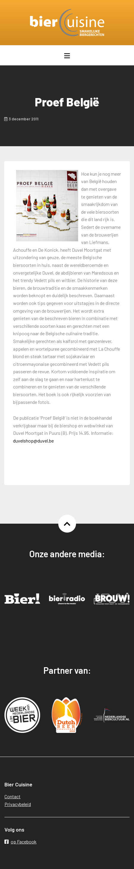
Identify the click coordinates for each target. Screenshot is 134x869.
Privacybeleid (17, 804)
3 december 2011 (21, 119)
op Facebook (20, 841)
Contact (12, 796)
